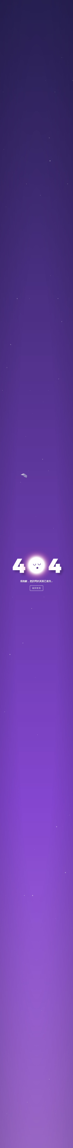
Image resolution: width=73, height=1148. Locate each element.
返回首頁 (36, 588)
